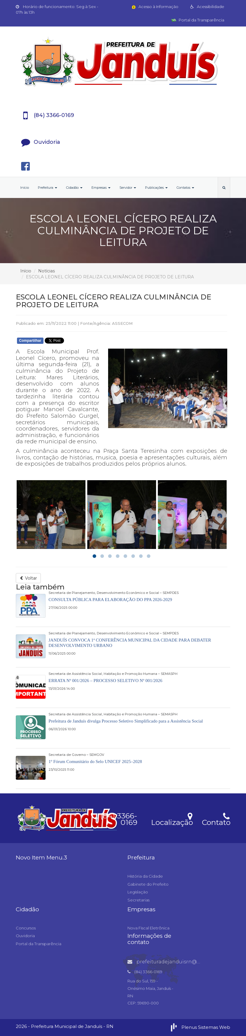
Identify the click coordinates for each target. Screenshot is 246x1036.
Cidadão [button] (74, 187)
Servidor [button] (127, 187)
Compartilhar (30, 340)
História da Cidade (145, 876)
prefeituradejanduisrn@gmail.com (175, 962)
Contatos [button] (185, 187)
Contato (216, 818)
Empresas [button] (100, 187)
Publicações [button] (156, 187)
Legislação (137, 892)
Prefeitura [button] (47, 187)
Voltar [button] (28, 578)
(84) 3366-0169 (114, 818)
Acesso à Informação (154, 6)
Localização (172, 818)
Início (24, 187)
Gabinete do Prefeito (148, 884)
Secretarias (138, 900)
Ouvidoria (25, 935)
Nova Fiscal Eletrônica (148, 928)
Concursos (26, 928)
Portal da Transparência (197, 20)
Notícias (46, 271)
